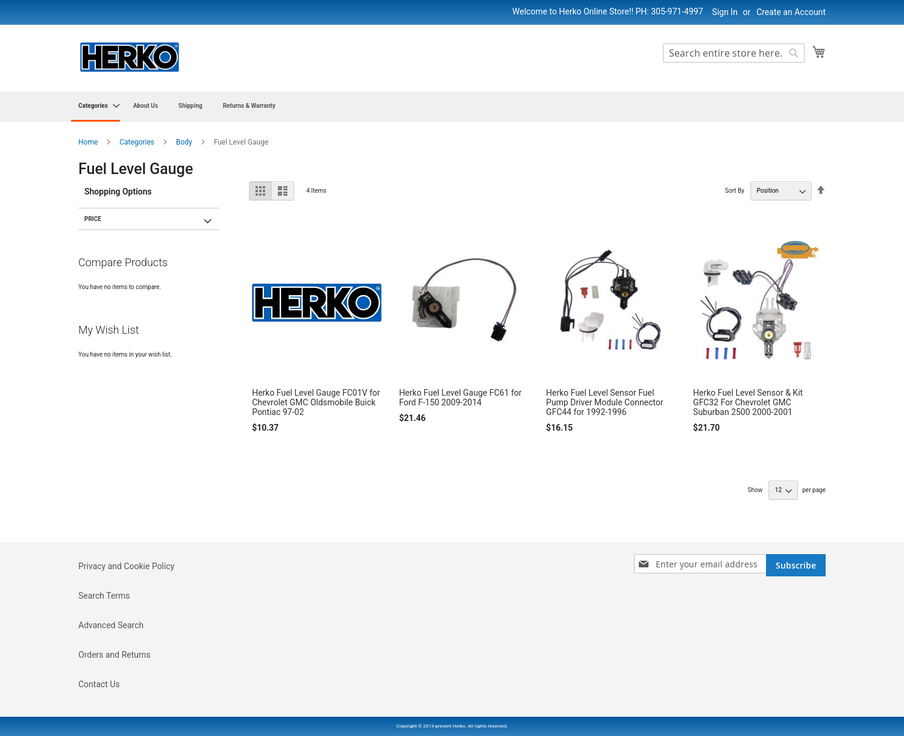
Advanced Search (110, 625)
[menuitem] (95, 107)
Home (88, 142)
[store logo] (129, 57)
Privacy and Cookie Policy (126, 566)
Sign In (725, 12)
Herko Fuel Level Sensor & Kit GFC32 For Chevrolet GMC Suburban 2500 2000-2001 (748, 402)
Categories (137, 142)
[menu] (452, 107)
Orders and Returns (114, 655)
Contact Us (99, 684)
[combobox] (734, 53)
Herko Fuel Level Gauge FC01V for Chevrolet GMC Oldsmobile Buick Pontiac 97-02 (316, 402)
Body (185, 142)
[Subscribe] (796, 565)
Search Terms (104, 595)
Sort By (734, 190)
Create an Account (791, 12)
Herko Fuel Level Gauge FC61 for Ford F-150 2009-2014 (460, 397)
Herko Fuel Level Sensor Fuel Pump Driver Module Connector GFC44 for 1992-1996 (604, 402)
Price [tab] (92, 219)
